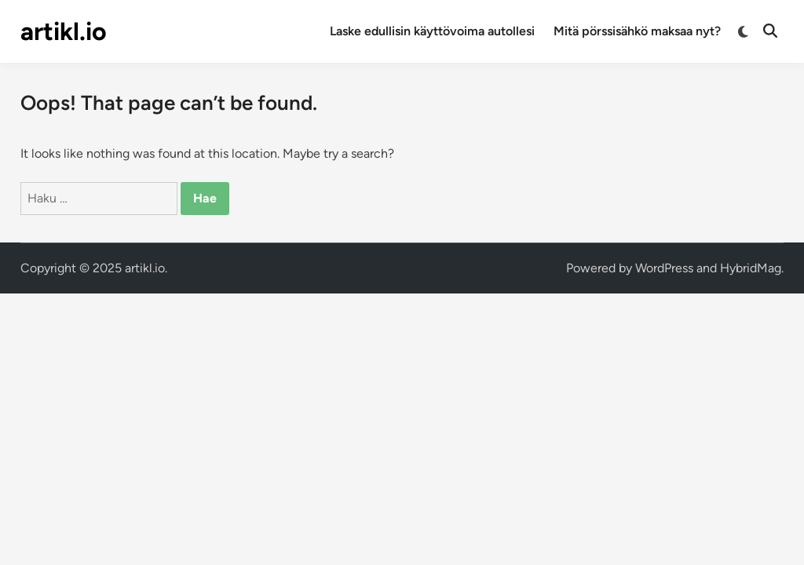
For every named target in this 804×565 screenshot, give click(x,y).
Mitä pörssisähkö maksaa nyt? (637, 31)
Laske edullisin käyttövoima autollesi (432, 31)
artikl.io (63, 31)
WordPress (664, 268)
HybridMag (750, 268)
